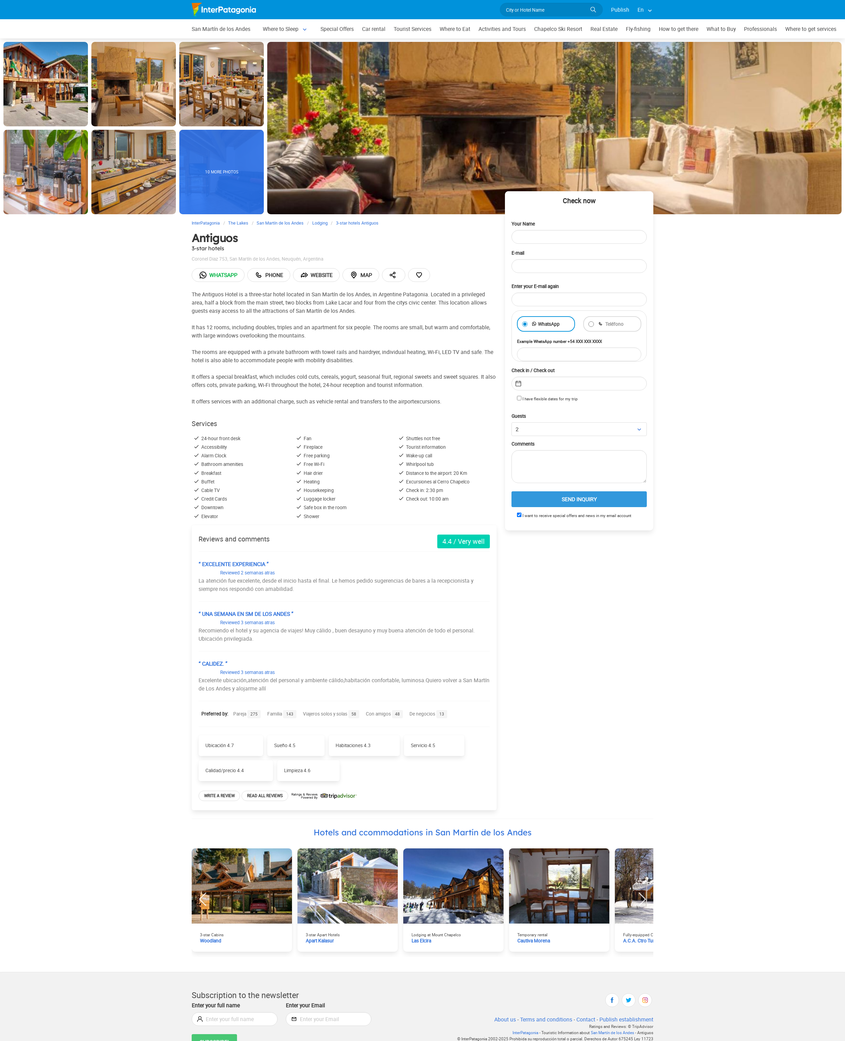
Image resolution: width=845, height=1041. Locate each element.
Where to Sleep (281, 28)
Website (318, 275)
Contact (585, 1019)
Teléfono (614, 324)
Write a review (220, 795)
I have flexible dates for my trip (547, 398)
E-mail (518, 253)
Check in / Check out (534, 370)
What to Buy (729, 28)
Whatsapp (219, 275)
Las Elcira (422, 940)
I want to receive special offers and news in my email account (576, 515)
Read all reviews (266, 795)
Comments (523, 444)
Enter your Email (306, 1005)
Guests (519, 416)
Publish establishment (626, 1019)
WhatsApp (549, 324)
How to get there (686, 28)
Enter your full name (216, 1005)
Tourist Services (416, 28)
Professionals (769, 28)
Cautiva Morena (534, 940)
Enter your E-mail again (537, 286)
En (641, 9)
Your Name (523, 224)
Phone (270, 275)
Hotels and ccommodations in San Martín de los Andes (422, 832)
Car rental (376, 28)
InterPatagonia (521, 1032)
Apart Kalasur (321, 940)
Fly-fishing (645, 28)
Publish (620, 9)
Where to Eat (459, 28)
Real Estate (610, 28)
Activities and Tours (507, 28)
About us (504, 1019)
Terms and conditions (544, 1019)
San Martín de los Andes (221, 28)
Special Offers (339, 28)
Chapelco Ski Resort (564, 28)
